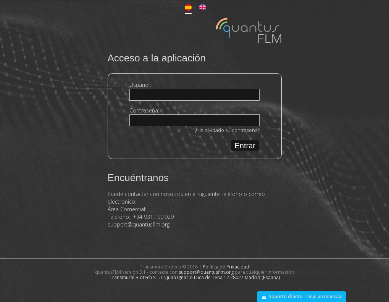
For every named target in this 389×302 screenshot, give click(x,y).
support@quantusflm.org (138, 224)
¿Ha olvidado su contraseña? (227, 130)
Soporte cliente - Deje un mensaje (305, 296)
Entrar (245, 145)
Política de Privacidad (226, 266)
